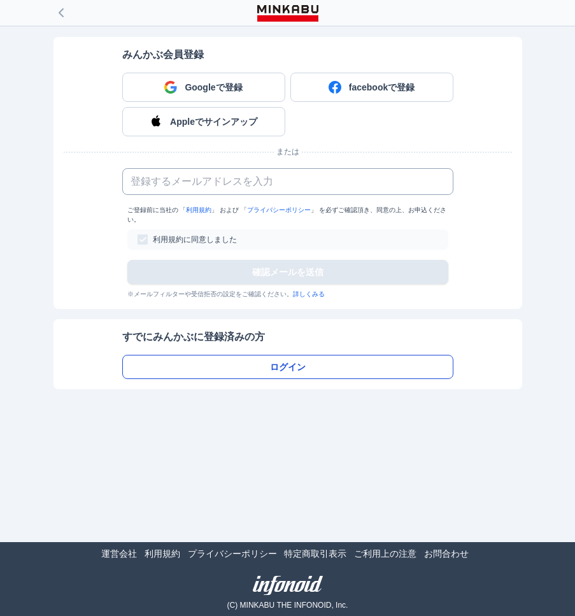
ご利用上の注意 (385, 553)
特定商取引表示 (315, 553)
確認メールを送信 (287, 272)
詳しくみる (309, 293)
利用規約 (198, 209)
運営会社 (119, 553)
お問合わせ (446, 553)
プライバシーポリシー (279, 209)
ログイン (288, 367)
